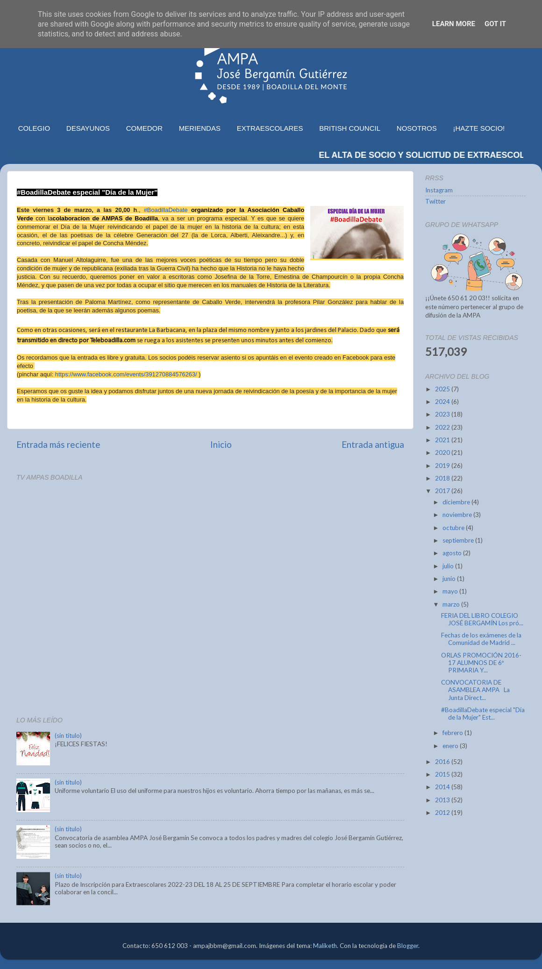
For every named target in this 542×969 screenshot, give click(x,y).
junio (449, 578)
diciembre (456, 502)
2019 (443, 465)
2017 (443, 491)
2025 (443, 389)
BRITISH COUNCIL (349, 128)
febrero (453, 732)
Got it (495, 24)
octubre (454, 527)
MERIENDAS (200, 128)
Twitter (435, 201)
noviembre (457, 514)
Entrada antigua (373, 444)
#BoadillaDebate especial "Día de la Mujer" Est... (483, 713)
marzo (451, 604)
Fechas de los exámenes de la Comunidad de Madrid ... (481, 638)
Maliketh (325, 945)
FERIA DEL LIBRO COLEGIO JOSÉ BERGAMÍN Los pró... (482, 619)
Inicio (221, 444)
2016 (443, 761)
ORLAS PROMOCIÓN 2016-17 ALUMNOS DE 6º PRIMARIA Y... (481, 662)
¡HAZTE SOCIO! (479, 128)
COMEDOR (144, 128)
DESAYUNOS (88, 128)
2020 (443, 452)
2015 (443, 774)
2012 (443, 812)
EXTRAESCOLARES (270, 128)
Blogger (407, 945)
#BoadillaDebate (166, 209)
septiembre (458, 540)
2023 (443, 414)
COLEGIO (34, 128)
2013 (443, 800)
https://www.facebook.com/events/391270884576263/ (126, 374)
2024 (443, 401)
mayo (450, 591)
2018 (443, 478)
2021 (443, 440)
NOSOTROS (417, 128)
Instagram (439, 190)
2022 (443, 427)
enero (451, 746)
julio (448, 566)
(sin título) (68, 735)
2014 (443, 787)
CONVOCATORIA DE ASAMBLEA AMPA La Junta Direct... (475, 690)
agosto (452, 553)
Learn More (453, 24)
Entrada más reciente (58, 444)
